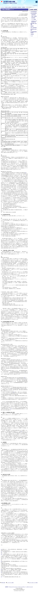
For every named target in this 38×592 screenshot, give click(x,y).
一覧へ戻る (3, 582)
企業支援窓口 (19, 7)
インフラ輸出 (33, 19)
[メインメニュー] (36, 2)
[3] (22, 347)
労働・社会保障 (34, 16)
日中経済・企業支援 (8, 7)
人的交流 (32, 34)
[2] (25, 172)
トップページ (2, 7)
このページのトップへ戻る (33, 582)
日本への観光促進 (34, 27)
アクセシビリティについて (13, 586)
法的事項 (6, 586)
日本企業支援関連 (14, 7)
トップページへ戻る (10, 582)
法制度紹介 (23, 7)
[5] (13, 392)
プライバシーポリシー (22, 586)
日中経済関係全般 (34, 11)
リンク (32, 35)
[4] (24, 377)
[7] (21, 431)
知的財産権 (33, 17)
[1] (1, 549)
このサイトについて (29, 586)
